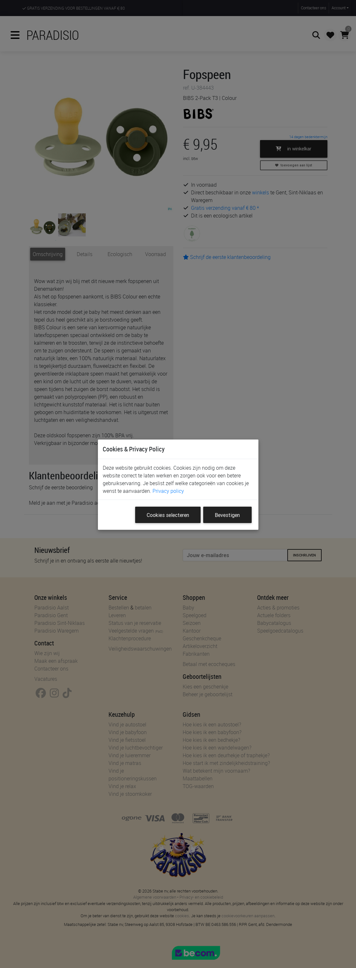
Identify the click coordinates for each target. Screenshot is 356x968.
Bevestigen (227, 515)
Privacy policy (168, 490)
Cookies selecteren (168, 515)
